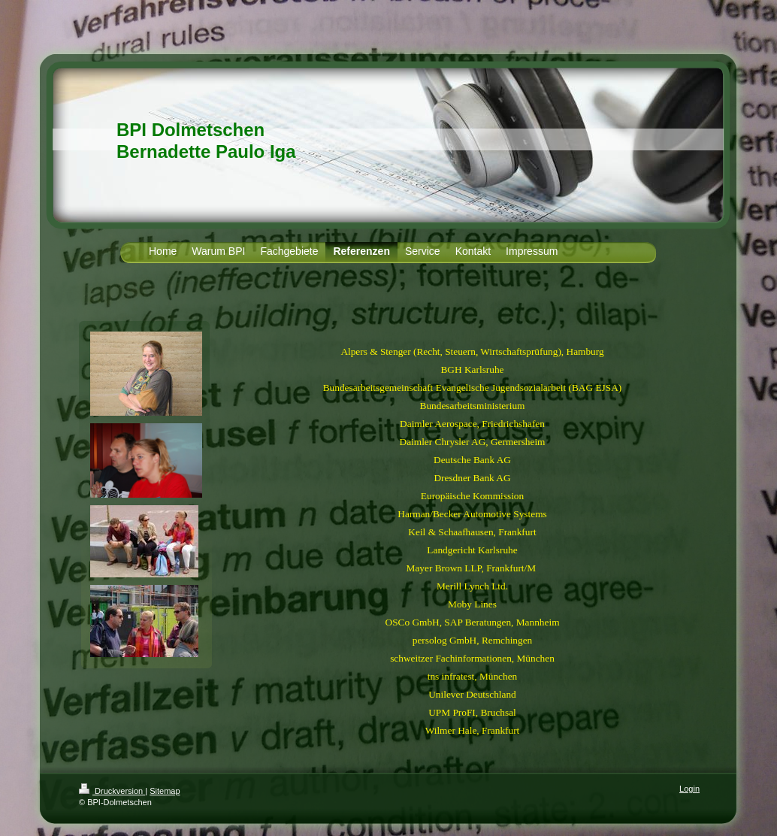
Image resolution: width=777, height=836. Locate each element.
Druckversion (112, 790)
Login (689, 788)
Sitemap (165, 790)
